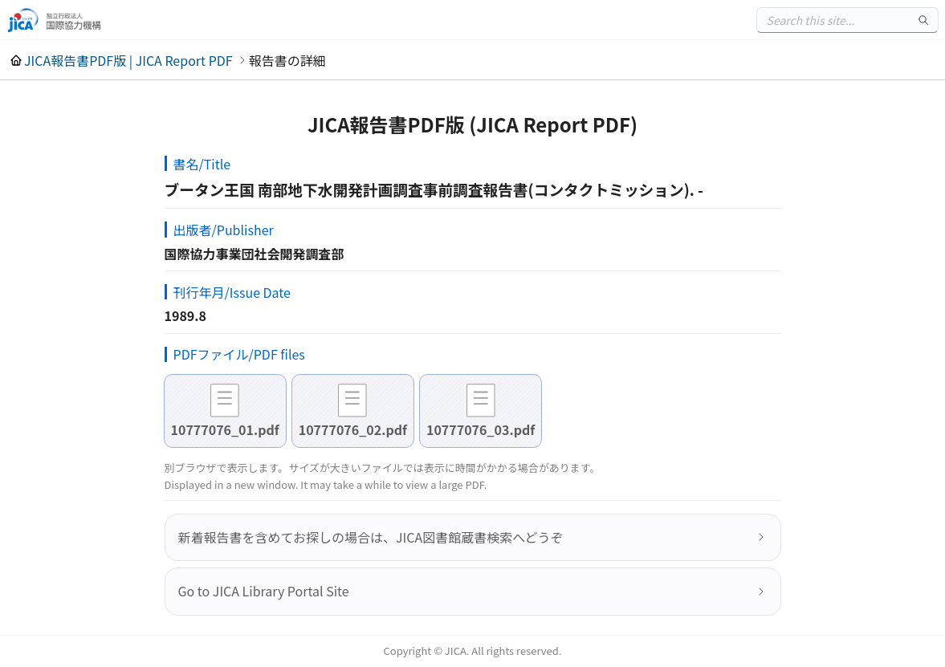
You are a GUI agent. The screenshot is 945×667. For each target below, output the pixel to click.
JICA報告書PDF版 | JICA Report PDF (128, 60)
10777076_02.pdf (353, 429)
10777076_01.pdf (225, 429)
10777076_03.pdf (480, 429)
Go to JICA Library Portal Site (263, 590)
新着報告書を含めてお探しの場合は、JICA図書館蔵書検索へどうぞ (371, 537)
